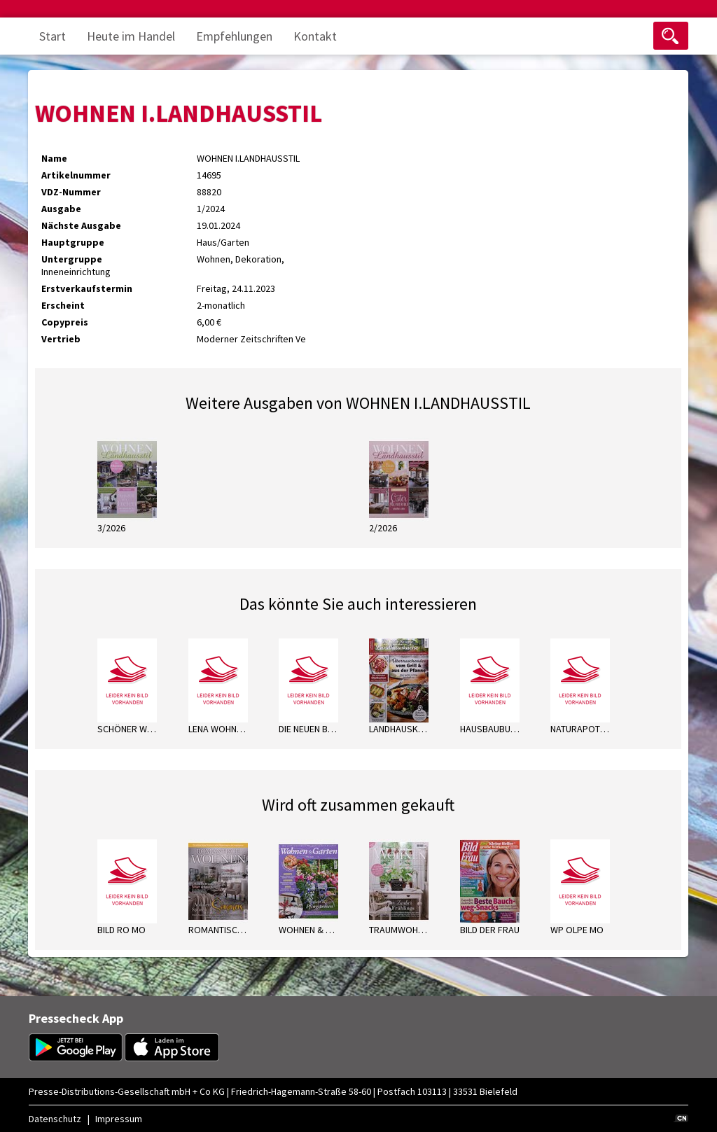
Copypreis (64, 322)
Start (52, 36)
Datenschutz (55, 1118)
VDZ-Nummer (71, 192)
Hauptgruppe (72, 242)
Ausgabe (61, 208)
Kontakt (315, 36)
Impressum (118, 1118)
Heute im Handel (131, 36)
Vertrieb (61, 339)
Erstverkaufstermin (86, 288)
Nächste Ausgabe (81, 225)
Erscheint (63, 305)
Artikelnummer (76, 175)
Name (54, 158)
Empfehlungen (234, 36)
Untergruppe (71, 259)
